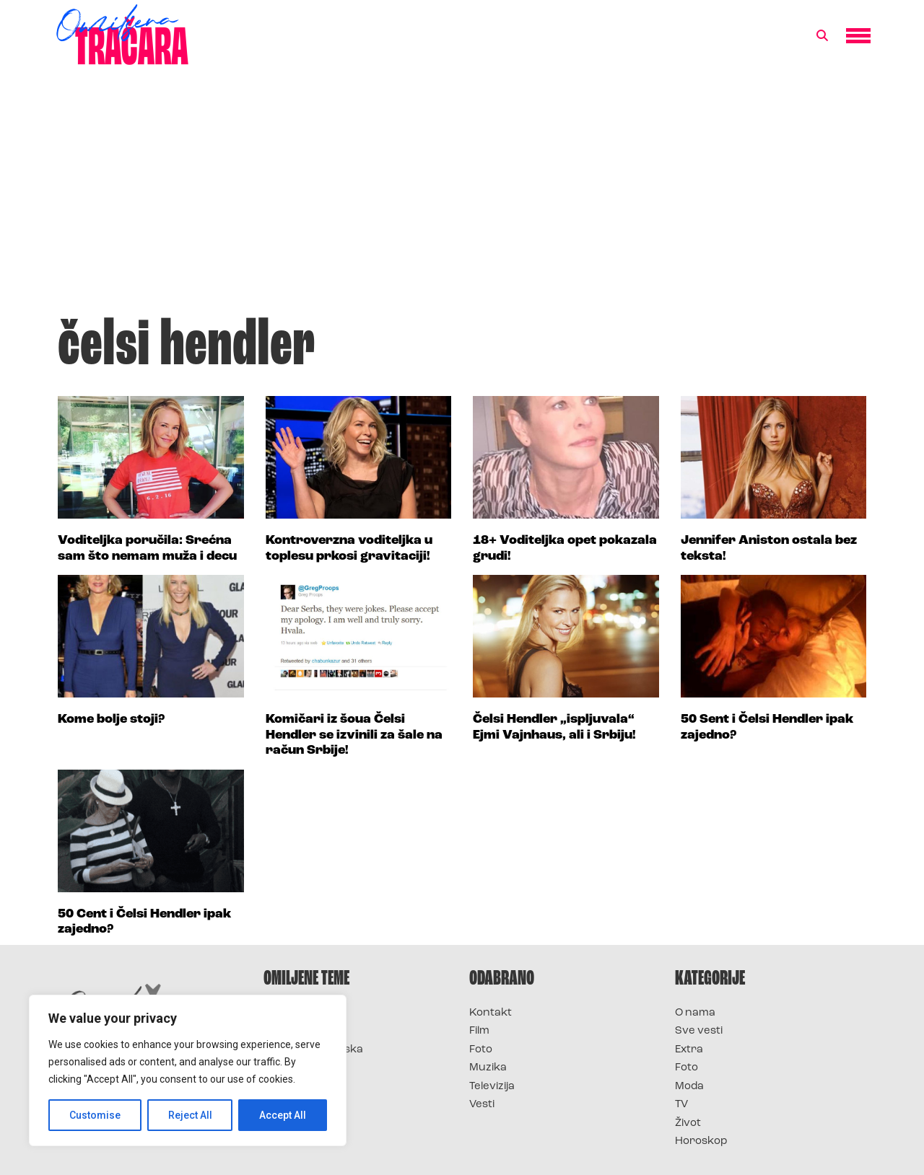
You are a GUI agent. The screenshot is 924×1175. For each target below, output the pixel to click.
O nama (695, 1013)
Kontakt (490, 1013)
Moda (689, 1086)
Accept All (282, 1115)
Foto (480, 1049)
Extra (689, 1049)
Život (688, 1123)
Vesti (481, 1104)
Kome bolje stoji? (111, 719)
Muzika (488, 1067)
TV (681, 1104)
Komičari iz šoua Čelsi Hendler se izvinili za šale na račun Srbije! (354, 735)
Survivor (287, 1013)
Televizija (492, 1086)
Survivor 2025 (301, 1031)
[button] (822, 36)
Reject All (190, 1115)
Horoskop (701, 1141)
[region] (187, 1070)
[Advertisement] (462, 198)
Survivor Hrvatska (313, 1049)
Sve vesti (699, 1031)
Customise (95, 1115)
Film (479, 1031)
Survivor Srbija (303, 1067)
